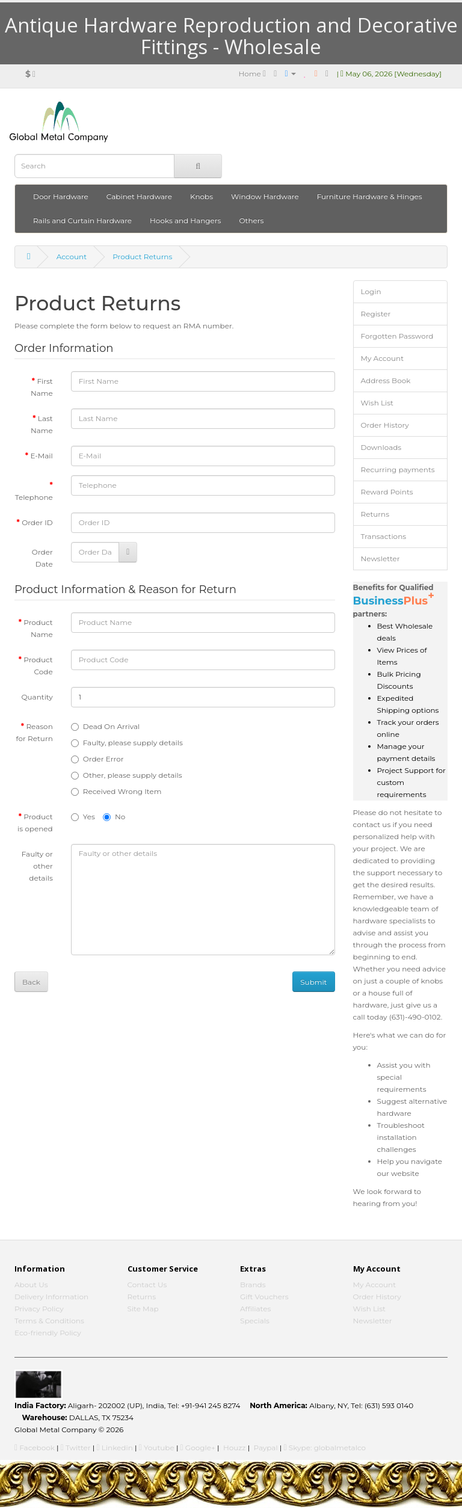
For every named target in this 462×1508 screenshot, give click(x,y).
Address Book (386, 380)
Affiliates (255, 1308)
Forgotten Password (397, 335)
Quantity (36, 696)
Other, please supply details (126, 775)
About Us (31, 1284)
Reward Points (387, 491)
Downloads (381, 447)
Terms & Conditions (49, 1320)
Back (31, 981)
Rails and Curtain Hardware (82, 220)
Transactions (384, 536)
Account (72, 256)
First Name (42, 387)
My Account (382, 358)
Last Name (42, 424)
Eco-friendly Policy (47, 1332)
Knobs (201, 196)
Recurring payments (398, 469)
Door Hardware (60, 196)
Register (376, 313)
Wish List (377, 402)
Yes (83, 816)
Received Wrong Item (116, 791)
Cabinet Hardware (139, 196)
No (114, 816)
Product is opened (35, 822)
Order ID (37, 522)
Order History (385, 424)
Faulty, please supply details (127, 742)
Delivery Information (51, 1296)
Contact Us (147, 1284)
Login (371, 291)
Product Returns (142, 256)
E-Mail (41, 455)
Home (252, 73)
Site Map (143, 1308)
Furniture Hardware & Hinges (369, 196)
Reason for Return (34, 732)
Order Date (42, 557)
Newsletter (380, 558)
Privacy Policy (39, 1308)
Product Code (37, 665)
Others (251, 220)
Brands (253, 1284)
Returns (375, 514)
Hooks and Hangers (185, 220)
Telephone (34, 497)
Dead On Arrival (105, 726)
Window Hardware (265, 196)
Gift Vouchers (264, 1296)
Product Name (37, 628)
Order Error (97, 758)
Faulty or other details (37, 865)
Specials (255, 1320)
